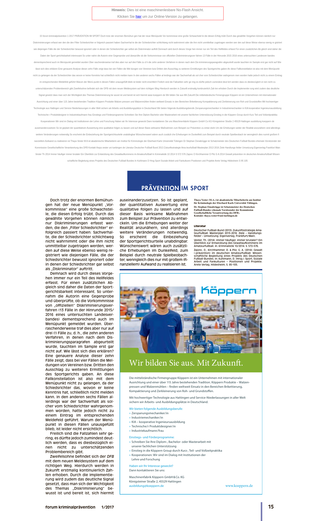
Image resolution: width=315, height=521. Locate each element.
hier (139, 16)
